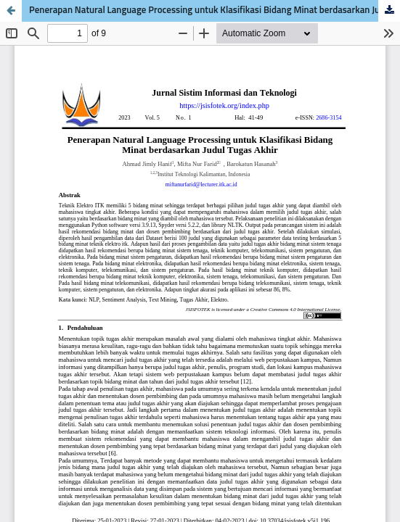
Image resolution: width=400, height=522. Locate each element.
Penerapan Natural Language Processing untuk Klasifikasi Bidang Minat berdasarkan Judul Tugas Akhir (214, 10)
